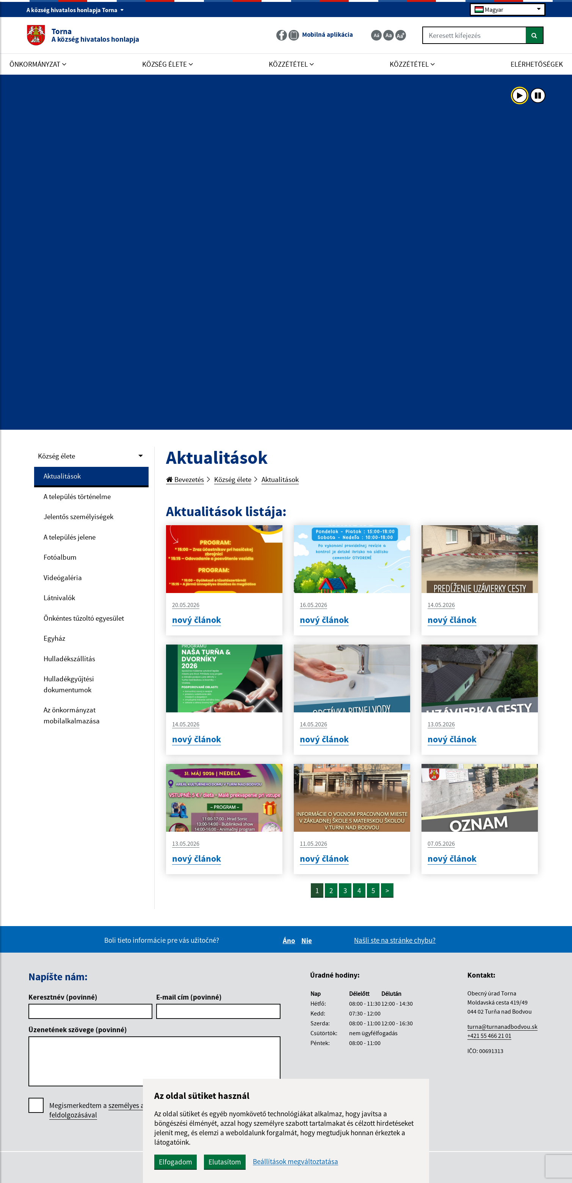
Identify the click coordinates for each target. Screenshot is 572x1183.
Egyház (54, 638)
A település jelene (70, 536)
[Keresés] (535, 35)
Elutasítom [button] (224, 1161)
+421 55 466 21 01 (489, 1035)
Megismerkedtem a (105, 1110)
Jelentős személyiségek (78, 516)
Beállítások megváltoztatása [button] (295, 1161)
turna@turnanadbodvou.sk (502, 1026)
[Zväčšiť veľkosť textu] (400, 35)
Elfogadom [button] (175, 1161)
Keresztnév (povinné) (62, 996)
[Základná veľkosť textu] (388, 35)
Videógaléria (63, 577)
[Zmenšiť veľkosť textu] (376, 35)
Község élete (56, 455)
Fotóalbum (60, 557)
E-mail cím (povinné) (189, 996)
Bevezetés (185, 479)
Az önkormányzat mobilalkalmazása (72, 715)
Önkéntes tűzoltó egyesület (84, 618)
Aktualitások (62, 475)
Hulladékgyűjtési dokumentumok (69, 684)
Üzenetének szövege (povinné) (77, 1029)
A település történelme (77, 496)
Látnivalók (59, 597)
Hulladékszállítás (69, 658)
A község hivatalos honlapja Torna (75, 10)
